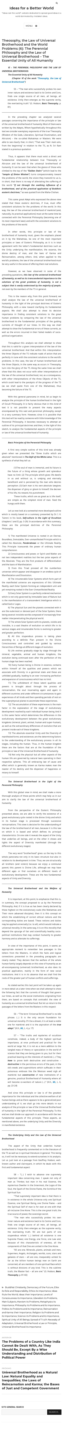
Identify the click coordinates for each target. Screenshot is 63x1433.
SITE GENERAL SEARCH (13, 1407)
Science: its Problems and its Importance (38, 1316)
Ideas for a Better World (31, 8)
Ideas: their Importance (31, 1294)
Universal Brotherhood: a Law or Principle (35, 1323)
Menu (29, 26)
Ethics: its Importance (40, 1291)
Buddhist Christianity (15, 1287)
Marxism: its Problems (28, 1302)
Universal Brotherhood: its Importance (21, 1327)
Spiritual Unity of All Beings (16, 1319)
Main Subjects (9, 1302)
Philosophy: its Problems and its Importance (37, 1305)
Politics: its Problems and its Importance (22, 1309)
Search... (54, 1412)
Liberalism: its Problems (45, 1298)
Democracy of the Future (40, 1287)
